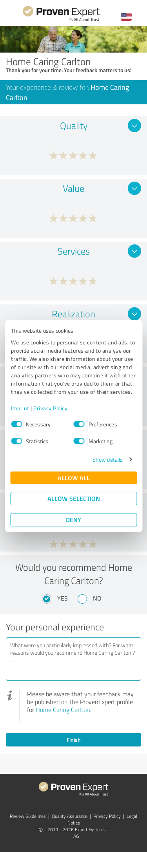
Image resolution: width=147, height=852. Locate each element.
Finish (74, 739)
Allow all (74, 477)
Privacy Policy (50, 408)
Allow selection (73, 498)
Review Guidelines (28, 816)
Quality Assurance (69, 816)
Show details (108, 459)
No (97, 598)
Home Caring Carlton (63, 709)
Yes (62, 598)
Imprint (20, 408)
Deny (73, 519)
